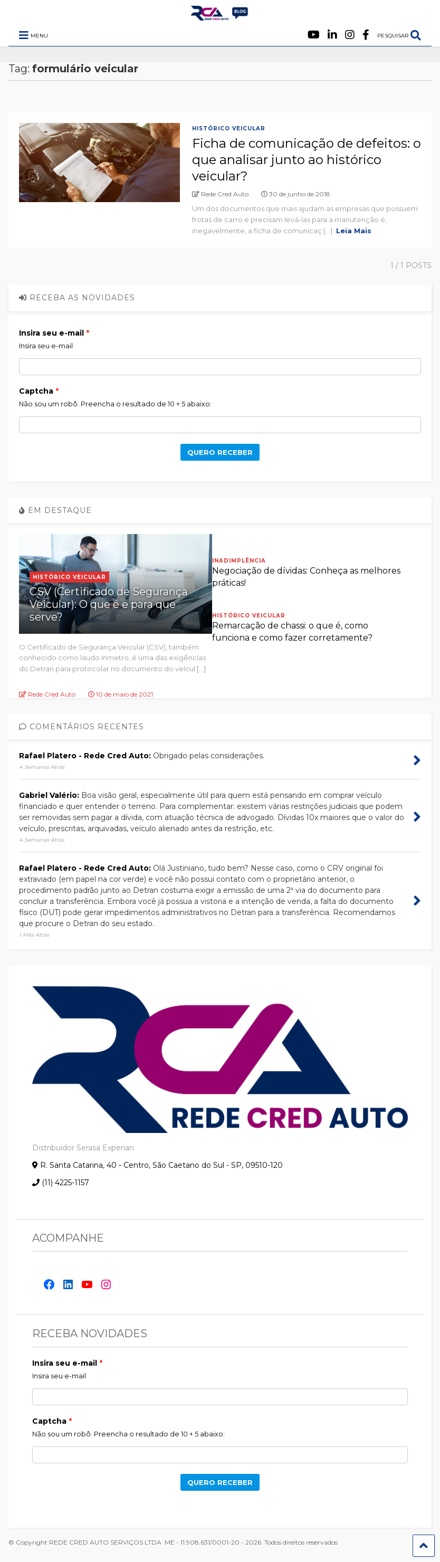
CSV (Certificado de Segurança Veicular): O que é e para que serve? (109, 604)
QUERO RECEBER (220, 452)
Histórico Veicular (228, 128)
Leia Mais (353, 230)
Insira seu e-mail (51, 333)
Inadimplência (239, 560)
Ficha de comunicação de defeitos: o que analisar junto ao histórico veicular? (306, 160)
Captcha (36, 391)
